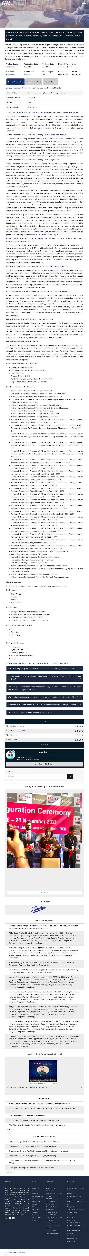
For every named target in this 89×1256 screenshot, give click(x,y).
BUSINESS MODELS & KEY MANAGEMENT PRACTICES (54, 1225)
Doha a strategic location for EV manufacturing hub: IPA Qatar (34, 1142)
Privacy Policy (37, 1196)
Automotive (71, 1220)
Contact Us (36, 1209)
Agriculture (71, 1241)
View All (44, 892)
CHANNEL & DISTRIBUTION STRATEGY (51, 1207)
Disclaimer (36, 1207)
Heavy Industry (72, 1207)
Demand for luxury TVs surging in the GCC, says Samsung (32, 1146)
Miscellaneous (72, 1238)
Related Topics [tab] (50, 82)
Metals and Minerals (74, 1230)
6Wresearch (13, 1252)
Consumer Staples (73, 1222)
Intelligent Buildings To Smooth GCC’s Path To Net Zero (31, 1168)
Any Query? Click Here (44, 764)
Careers (35, 1193)
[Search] (80, 3)
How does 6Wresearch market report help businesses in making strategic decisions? (44, 704)
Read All (11, 1129)
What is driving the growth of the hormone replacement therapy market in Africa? (44, 668)
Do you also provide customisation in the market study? (44, 712)
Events (34, 1191)
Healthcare (71, 1217)
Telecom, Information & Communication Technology (75, 1212)
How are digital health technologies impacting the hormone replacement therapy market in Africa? (44, 677)
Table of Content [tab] (34, 82)
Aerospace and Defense (75, 1188)
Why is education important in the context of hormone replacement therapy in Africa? (44, 697)
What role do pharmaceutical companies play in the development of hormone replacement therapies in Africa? (44, 688)
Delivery (35, 1204)
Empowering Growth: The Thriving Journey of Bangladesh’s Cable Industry (39, 1151)
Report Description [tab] (16, 82)
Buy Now (45, 745)
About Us (35, 1188)
